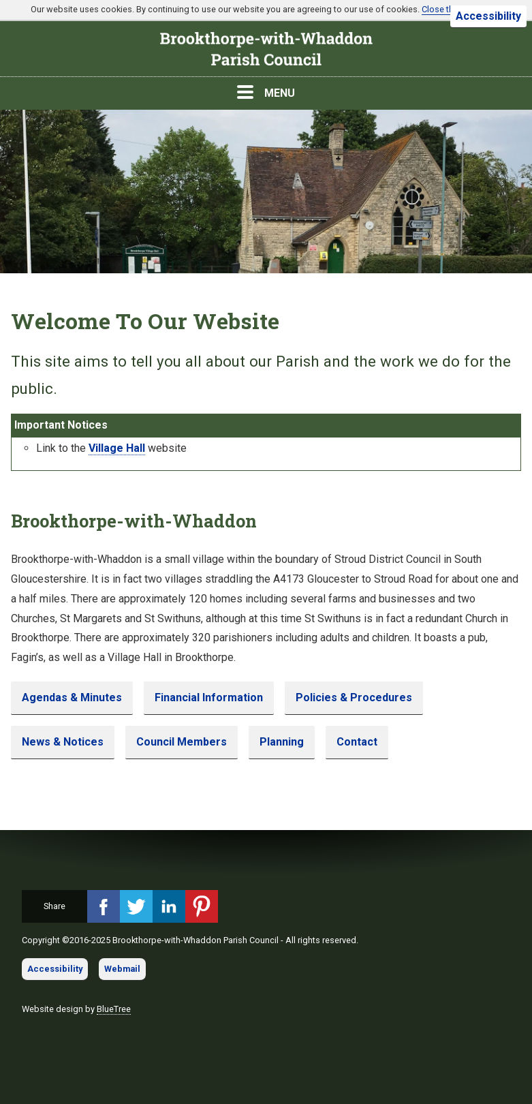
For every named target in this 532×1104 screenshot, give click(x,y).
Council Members (181, 741)
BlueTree (114, 1009)
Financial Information (209, 697)
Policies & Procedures (354, 697)
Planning (282, 741)
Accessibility (488, 16)
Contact (357, 741)
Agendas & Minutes (72, 697)
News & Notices (63, 741)
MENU (266, 92)
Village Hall (117, 448)
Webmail (122, 969)
